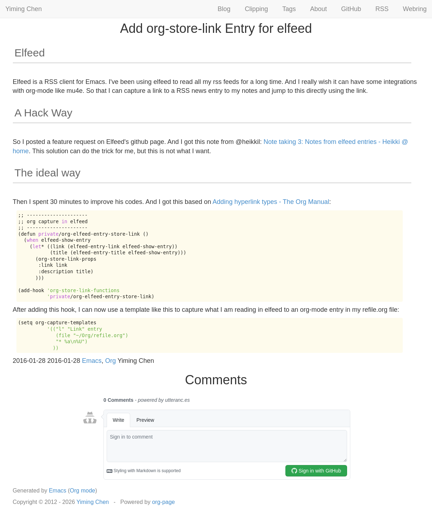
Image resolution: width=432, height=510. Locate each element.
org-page (163, 502)
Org (110, 360)
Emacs (92, 360)
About (318, 8)
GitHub (351, 8)
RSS (381, 8)
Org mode (82, 491)
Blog (224, 8)
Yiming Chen (23, 8)
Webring (415, 8)
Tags (289, 8)
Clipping (256, 8)
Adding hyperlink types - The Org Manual (271, 201)
